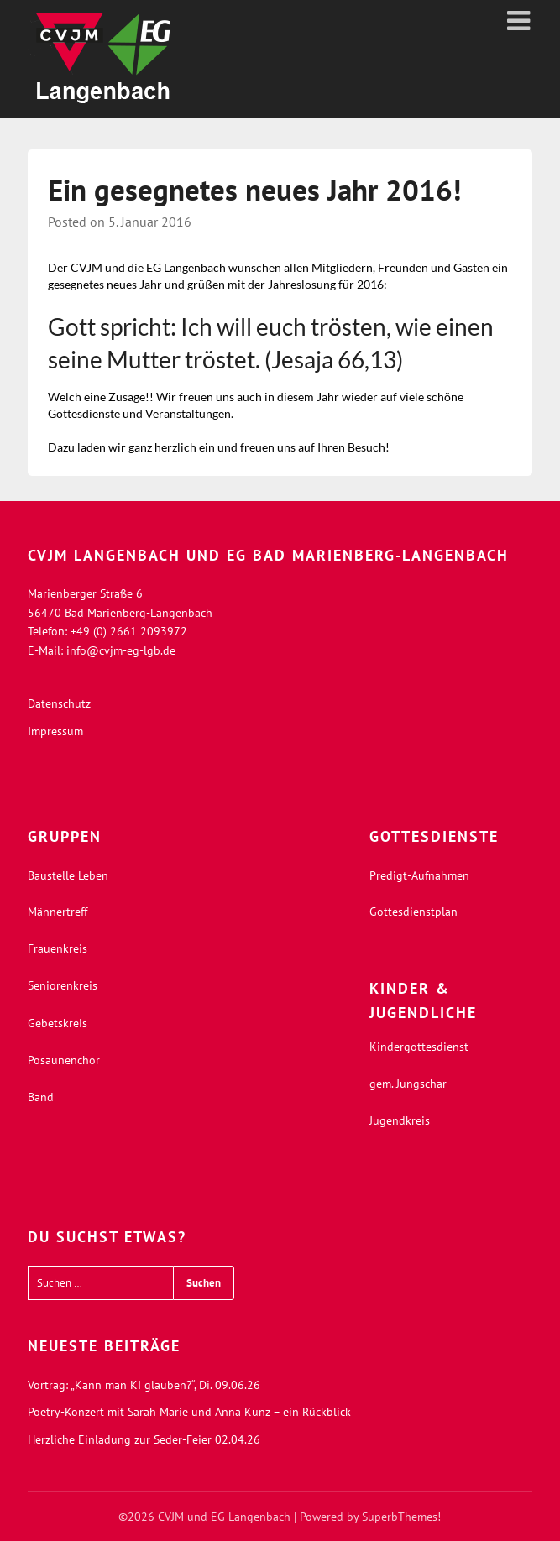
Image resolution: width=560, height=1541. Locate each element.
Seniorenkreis (62, 985)
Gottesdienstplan (413, 911)
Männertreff (57, 911)
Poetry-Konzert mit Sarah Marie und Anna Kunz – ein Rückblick (189, 1411)
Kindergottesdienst (418, 1046)
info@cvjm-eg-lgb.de (120, 650)
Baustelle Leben (68, 875)
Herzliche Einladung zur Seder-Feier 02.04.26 (144, 1439)
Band (41, 1097)
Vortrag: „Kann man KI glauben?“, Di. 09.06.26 (144, 1384)
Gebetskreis (57, 1023)
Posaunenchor (64, 1060)
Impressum (55, 731)
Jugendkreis (399, 1120)
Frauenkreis (57, 948)
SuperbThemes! (401, 1516)
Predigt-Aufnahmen (419, 875)
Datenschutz (59, 703)
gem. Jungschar (408, 1083)
